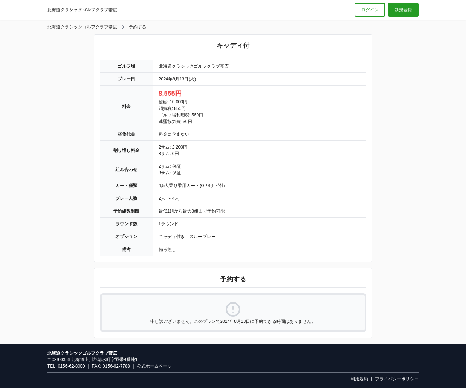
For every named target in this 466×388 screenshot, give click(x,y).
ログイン (370, 9)
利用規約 (359, 378)
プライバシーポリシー (397, 378)
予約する (137, 26)
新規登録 (403, 9)
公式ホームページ (154, 366)
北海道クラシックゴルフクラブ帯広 (82, 26)
